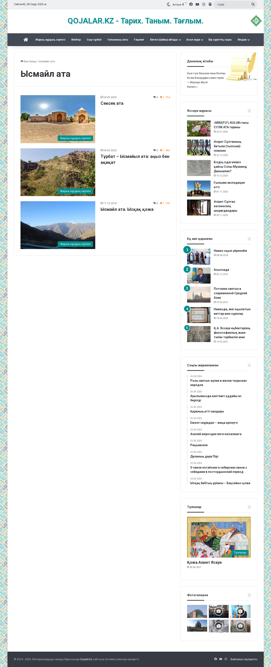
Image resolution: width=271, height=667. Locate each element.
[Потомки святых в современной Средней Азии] (199, 295)
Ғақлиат (139, 39)
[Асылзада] (199, 276)
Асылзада (221, 269)
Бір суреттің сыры (220, 39)
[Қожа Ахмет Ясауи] (219, 537)
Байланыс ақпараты (244, 659)
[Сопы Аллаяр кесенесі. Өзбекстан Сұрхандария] (197, 611)
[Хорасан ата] (240, 626)
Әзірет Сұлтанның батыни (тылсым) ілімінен (227, 146)
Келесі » (192, 86)
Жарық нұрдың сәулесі (50, 39)
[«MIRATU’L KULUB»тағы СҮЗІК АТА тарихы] (199, 129)
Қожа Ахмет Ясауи (204, 562)
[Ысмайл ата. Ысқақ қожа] (58, 225)
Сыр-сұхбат (94, 39)
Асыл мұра (193, 39)
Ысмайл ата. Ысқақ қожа (127, 209)
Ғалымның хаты (118, 39)
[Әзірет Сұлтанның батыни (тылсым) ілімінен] (199, 148)
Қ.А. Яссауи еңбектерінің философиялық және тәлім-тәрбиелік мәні (232, 332)
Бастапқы (29, 61)
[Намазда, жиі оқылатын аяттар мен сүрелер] (199, 315)
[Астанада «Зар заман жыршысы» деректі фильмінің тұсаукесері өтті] (219, 611)
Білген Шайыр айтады (164, 39)
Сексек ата (112, 103)
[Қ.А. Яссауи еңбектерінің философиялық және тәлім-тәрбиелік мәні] (199, 334)
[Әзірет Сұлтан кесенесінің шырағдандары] (199, 208)
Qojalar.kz (86, 659)
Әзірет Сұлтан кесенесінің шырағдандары (225, 206)
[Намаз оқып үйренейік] (199, 257)
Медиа (242, 39)
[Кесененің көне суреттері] (219, 626)
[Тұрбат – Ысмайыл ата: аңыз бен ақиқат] (58, 172)
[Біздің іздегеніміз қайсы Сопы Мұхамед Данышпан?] (199, 168)
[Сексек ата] (58, 119)
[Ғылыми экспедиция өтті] (199, 189)
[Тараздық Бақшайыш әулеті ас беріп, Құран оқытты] (197, 626)
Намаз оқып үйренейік (230, 250)
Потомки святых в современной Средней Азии (230, 293)
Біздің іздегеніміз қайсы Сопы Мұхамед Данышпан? (230, 166)
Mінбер (76, 39)
